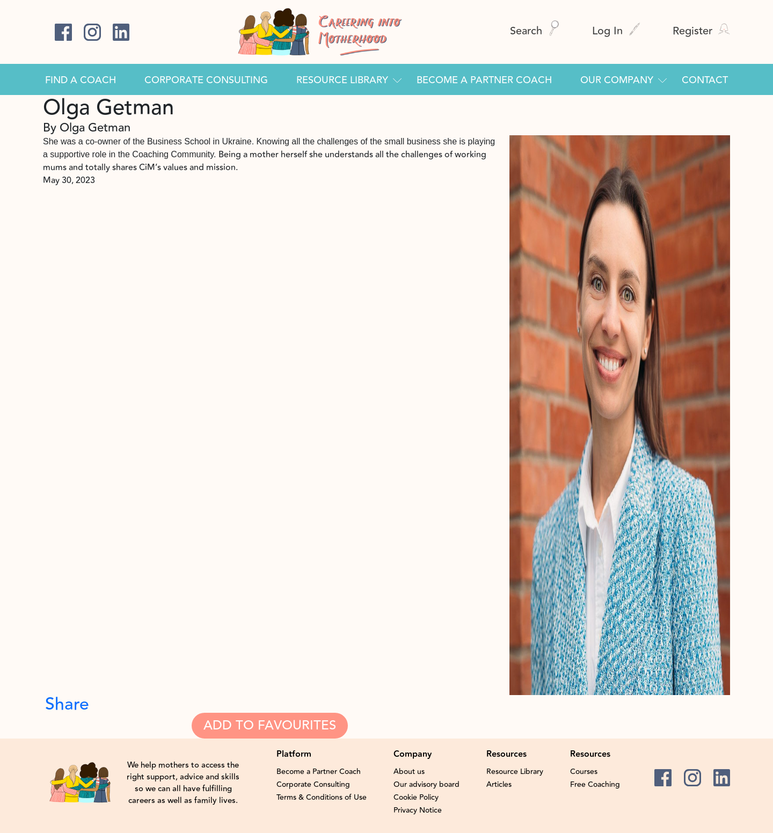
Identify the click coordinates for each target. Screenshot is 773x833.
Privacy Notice (417, 810)
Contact (705, 79)
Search (535, 31)
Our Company (616, 79)
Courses (583, 772)
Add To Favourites (269, 725)
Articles (499, 785)
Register (701, 31)
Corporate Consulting (206, 79)
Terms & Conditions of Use (321, 797)
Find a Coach (80, 79)
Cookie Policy (416, 797)
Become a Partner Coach (484, 79)
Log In (616, 31)
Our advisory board (426, 785)
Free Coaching (595, 785)
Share (67, 704)
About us (409, 772)
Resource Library (342, 79)
